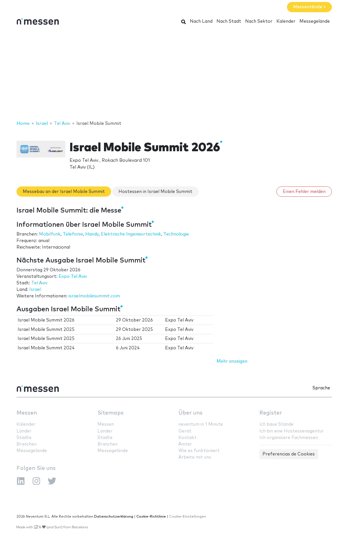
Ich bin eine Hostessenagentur (291, 431)
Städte (24, 438)
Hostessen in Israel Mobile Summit (155, 192)
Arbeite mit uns (194, 457)
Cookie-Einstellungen (187, 516)
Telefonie (73, 234)
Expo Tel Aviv (73, 276)
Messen (26, 413)
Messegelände (314, 21)
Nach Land (201, 21)
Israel (35, 289)
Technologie (176, 234)
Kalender (285, 21)
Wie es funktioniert (199, 451)
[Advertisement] (174, 74)
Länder (24, 431)
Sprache (321, 388)
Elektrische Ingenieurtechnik (131, 234)
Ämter (185, 444)
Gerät (184, 431)
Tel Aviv (39, 283)
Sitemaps (110, 413)
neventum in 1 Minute (200, 424)
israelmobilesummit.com (94, 296)
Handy (92, 234)
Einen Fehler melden (304, 192)
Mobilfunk (50, 234)
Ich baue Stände (276, 424)
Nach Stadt (228, 21)
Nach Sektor (258, 21)
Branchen (26, 444)
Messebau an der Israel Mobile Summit (64, 192)
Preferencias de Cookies (288, 454)
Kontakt (187, 438)
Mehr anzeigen (231, 361)
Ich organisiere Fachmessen (288, 438)
